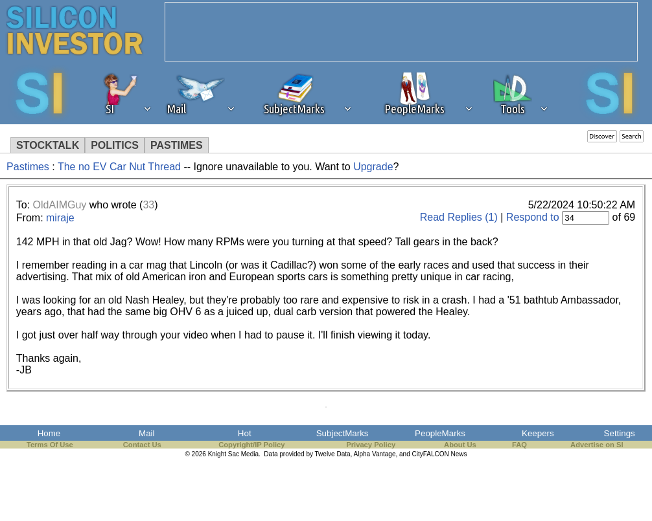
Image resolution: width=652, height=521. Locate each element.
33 (148, 204)
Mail (146, 433)
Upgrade (373, 166)
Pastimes (27, 166)
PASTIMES (176, 145)
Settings (619, 433)
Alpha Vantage (375, 454)
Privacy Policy (370, 445)
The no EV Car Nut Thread (120, 166)
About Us (460, 445)
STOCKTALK (47, 145)
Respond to (532, 217)
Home (49, 433)
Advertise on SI (596, 445)
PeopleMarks (440, 433)
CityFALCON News (439, 454)
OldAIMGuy (60, 204)
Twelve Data (333, 454)
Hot (244, 433)
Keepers (538, 433)
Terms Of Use (50, 445)
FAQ (519, 445)
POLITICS (115, 145)
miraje (60, 217)
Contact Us (142, 445)
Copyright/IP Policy (251, 445)
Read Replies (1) (459, 217)
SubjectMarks (342, 433)
